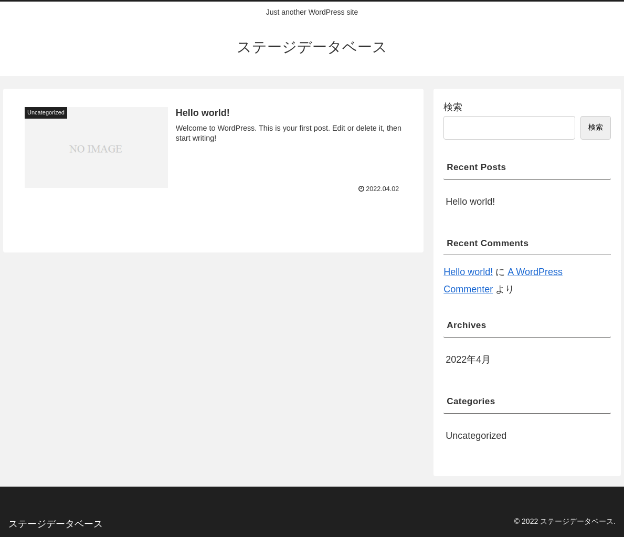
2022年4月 (468, 359)
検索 (452, 107)
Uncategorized (476, 435)
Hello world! (470, 201)
